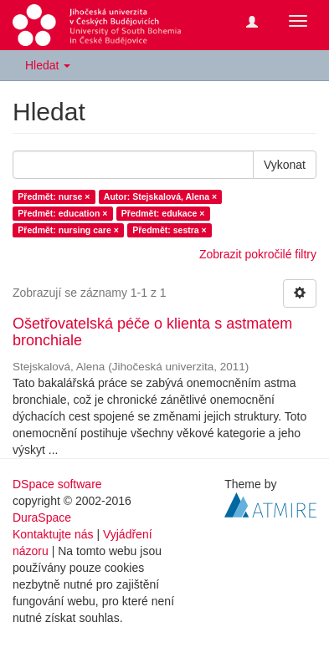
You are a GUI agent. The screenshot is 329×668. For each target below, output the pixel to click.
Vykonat (285, 164)
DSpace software (57, 484)
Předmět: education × (62, 213)
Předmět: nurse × (54, 196)
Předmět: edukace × (163, 213)
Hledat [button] (47, 65)
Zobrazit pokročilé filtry (257, 254)
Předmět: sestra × (169, 230)
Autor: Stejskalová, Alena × (160, 196)
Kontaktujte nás (53, 534)
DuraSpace (42, 517)
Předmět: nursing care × (68, 230)
